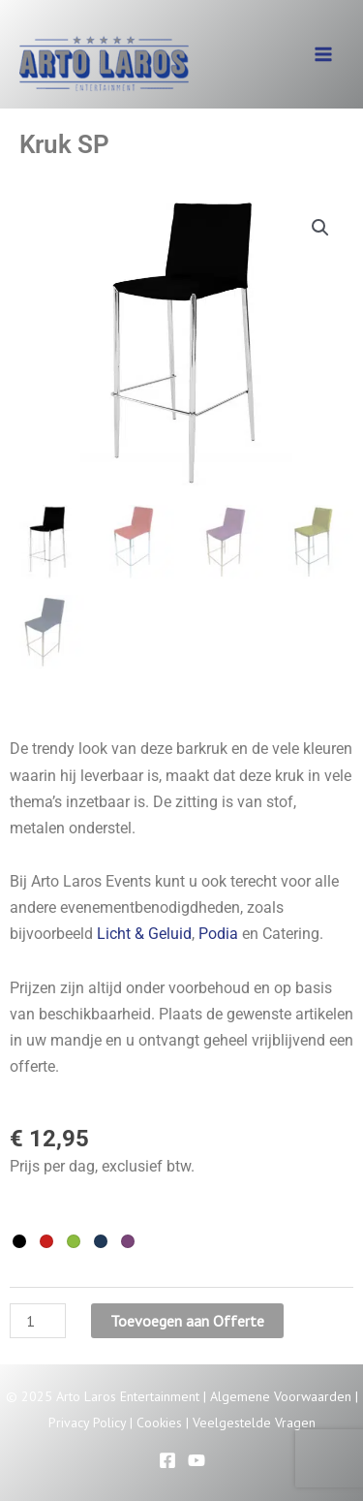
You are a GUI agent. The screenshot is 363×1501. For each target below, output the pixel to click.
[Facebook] (167, 1460)
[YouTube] (196, 1460)
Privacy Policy (87, 1422)
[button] (320, 227)
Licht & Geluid (144, 933)
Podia (218, 933)
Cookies (159, 1422)
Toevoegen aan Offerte (187, 1319)
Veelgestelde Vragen (254, 1422)
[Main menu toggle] (323, 54)
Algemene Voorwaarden (280, 1395)
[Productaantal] (38, 1319)
